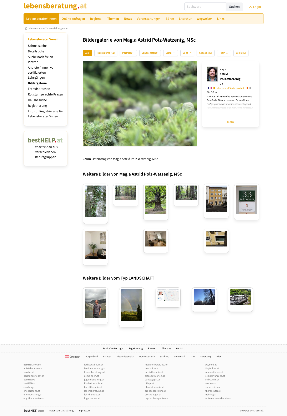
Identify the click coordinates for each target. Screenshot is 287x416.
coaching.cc (30, 387)
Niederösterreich (125, 356)
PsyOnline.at (212, 368)
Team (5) (224, 53)
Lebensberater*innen (41, 28)
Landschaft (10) (150, 53)
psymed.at (211, 364)
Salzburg (164, 356)
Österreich (72, 357)
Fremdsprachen (39, 89)
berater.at (29, 372)
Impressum (84, 410)
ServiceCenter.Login (113, 348)
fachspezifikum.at (93, 364)
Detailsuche (36, 51)
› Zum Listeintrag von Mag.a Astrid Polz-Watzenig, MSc (120, 159)
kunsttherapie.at (93, 387)
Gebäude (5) (205, 53)
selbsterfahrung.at (215, 376)
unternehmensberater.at (218, 398)
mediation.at (151, 368)
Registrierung (37, 105)
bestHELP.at (30, 379)
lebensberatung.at (94, 391)
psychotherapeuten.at (156, 398)
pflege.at (149, 383)
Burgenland (91, 356)
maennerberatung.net (156, 364)
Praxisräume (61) (106, 53)
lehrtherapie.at (92, 394)
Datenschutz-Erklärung (61, 410)
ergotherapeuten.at (34, 398)
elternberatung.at (33, 394)
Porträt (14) (128, 53)
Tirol (193, 356)
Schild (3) (241, 53)
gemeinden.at (91, 376)
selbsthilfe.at (212, 379)
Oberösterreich (147, 356)
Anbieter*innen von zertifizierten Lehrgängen (41, 72)
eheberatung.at (32, 391)
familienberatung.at (94, 368)
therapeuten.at (213, 391)
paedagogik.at (152, 379)
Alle (87, 53)
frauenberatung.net (94, 372)
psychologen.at (153, 394)
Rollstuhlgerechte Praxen (45, 94)
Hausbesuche (37, 100)
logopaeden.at (92, 398)
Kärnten (107, 356)
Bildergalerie (60, 28)
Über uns (166, 348)
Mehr (230, 122)
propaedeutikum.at (155, 391)
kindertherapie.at (93, 383)
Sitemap (152, 348)
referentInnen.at (214, 372)
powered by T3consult (251, 410)
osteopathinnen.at (155, 376)
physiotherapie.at (154, 387)
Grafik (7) (170, 53)
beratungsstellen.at (34, 376)
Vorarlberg (205, 356)
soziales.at (210, 383)
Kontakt (180, 348)
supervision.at (213, 387)
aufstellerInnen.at (33, 368)
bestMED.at (29, 383)
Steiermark (180, 356)
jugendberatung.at (94, 379)
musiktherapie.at (154, 372)
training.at (210, 394)
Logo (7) (187, 53)
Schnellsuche (37, 45)
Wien (219, 356)
